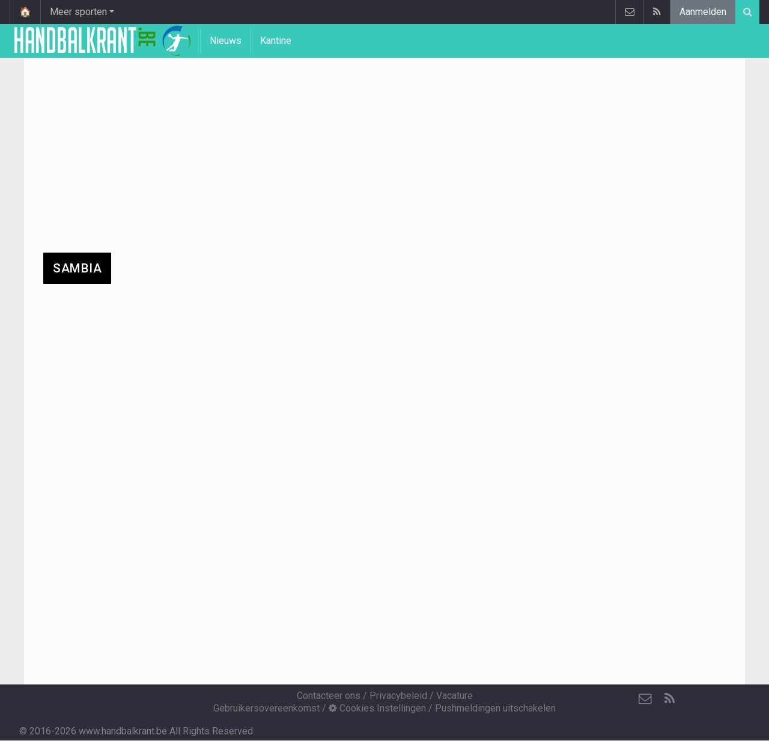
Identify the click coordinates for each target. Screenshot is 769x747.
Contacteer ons (328, 695)
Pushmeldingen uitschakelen (495, 708)
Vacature (454, 695)
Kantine (275, 40)
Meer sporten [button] (78, 11)
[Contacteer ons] (645, 699)
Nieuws (226, 40)
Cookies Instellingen (377, 708)
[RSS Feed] (669, 699)
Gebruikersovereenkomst (266, 708)
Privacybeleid (398, 695)
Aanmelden (702, 11)
